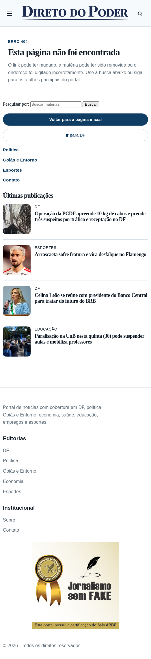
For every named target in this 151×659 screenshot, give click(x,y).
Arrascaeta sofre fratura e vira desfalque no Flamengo (90, 254)
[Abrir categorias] (9, 13)
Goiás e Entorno (20, 159)
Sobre (9, 519)
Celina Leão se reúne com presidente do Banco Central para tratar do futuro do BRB (91, 298)
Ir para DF (75, 135)
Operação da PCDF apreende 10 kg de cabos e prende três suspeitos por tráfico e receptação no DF (90, 216)
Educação (46, 329)
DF (37, 207)
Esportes (12, 170)
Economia (13, 481)
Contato (11, 179)
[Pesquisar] (140, 13)
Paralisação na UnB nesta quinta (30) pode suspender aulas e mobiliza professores (89, 339)
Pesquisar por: (16, 104)
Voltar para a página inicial (75, 119)
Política (11, 149)
